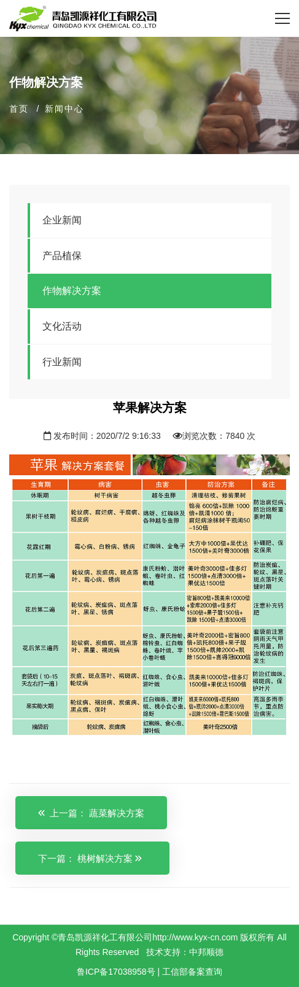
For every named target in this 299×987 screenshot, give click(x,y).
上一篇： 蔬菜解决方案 (91, 813)
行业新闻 (62, 362)
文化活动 (62, 326)
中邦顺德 (206, 952)
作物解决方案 (71, 290)
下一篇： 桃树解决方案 (90, 858)
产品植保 (62, 255)
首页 (19, 109)
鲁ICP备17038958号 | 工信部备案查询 (149, 972)
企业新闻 (62, 220)
